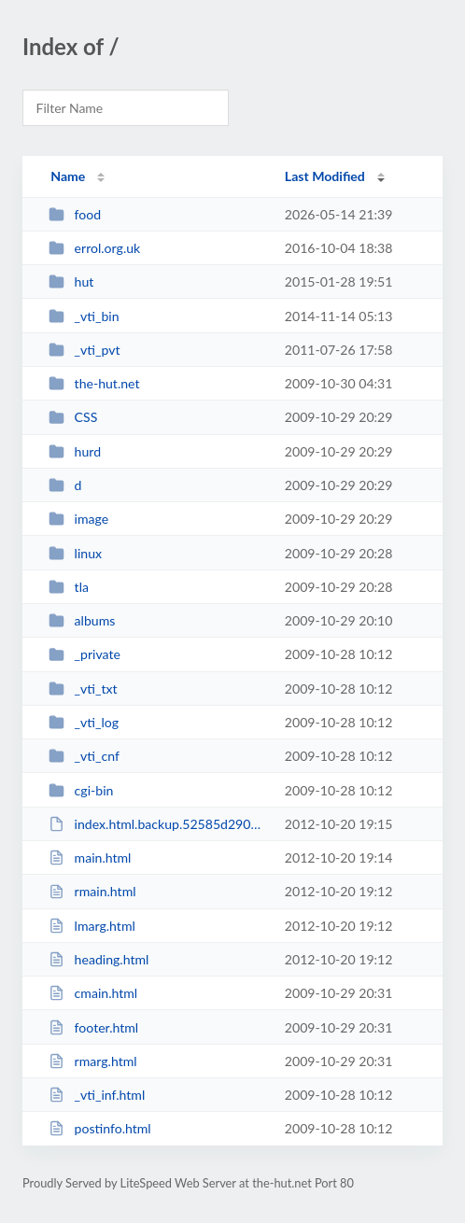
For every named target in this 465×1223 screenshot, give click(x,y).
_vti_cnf (84, 756)
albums (82, 620)
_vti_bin (84, 316)
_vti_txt (83, 688)
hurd (75, 451)
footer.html (93, 1027)
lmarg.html (92, 926)
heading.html (98, 959)
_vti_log (84, 722)
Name (67, 176)
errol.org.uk (94, 248)
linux (75, 553)
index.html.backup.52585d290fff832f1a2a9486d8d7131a (158, 824)
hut (71, 281)
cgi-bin (81, 790)
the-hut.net (94, 383)
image (78, 519)
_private (84, 654)
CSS (73, 417)
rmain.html (92, 891)
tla (69, 587)
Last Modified (325, 176)
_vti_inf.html (97, 1095)
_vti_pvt (84, 350)
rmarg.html (92, 1061)
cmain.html (93, 993)
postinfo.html (100, 1128)
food (75, 214)
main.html (90, 857)
